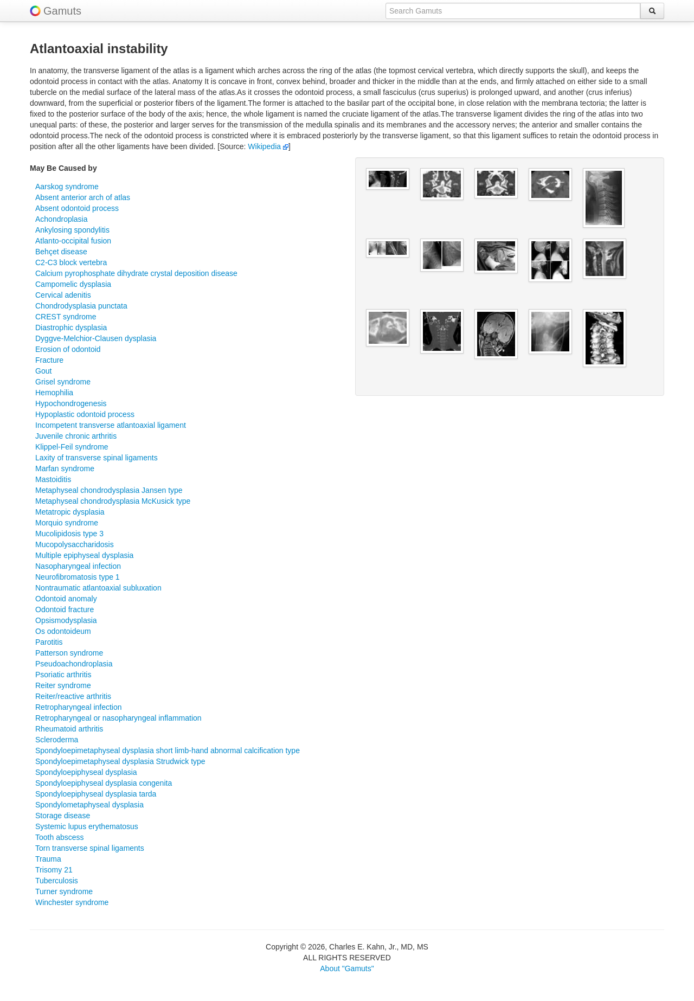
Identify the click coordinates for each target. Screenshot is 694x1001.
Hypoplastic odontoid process (84, 414)
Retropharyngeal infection (78, 707)
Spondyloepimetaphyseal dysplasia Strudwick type (120, 761)
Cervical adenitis (63, 295)
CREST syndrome (66, 316)
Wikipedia (268, 146)
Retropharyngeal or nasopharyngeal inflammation (118, 718)
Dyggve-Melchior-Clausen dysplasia (95, 338)
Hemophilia (54, 392)
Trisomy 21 (54, 869)
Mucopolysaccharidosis (74, 544)
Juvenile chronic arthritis (76, 436)
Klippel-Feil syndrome (71, 446)
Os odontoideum (63, 631)
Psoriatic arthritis (63, 674)
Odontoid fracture (64, 609)
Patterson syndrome (69, 653)
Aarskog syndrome (67, 186)
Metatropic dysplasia (70, 512)
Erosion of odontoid (68, 349)
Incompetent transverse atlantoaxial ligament (110, 425)
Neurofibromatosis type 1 (77, 577)
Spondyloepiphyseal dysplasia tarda (95, 794)
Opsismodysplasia (66, 620)
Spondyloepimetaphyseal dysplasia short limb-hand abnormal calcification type (167, 750)
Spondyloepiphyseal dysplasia (86, 772)
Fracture (49, 360)
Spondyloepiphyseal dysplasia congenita (103, 783)
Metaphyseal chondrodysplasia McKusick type (112, 501)
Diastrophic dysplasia (71, 327)
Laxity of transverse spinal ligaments (96, 457)
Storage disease (62, 815)
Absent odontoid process (77, 208)
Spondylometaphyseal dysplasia (89, 804)
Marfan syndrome (64, 468)
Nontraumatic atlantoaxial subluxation (98, 587)
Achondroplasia (61, 219)
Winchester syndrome (71, 902)
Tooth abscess (59, 837)
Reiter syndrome (63, 685)
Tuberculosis (56, 880)
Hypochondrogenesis (71, 403)
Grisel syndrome (63, 381)
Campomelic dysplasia (73, 284)
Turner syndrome (64, 891)
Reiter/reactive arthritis (73, 696)
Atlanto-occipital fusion (73, 240)
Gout (43, 371)
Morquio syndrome (66, 522)
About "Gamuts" (347, 968)
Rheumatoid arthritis (69, 728)
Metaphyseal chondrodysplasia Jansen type (109, 490)
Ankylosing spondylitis (72, 230)
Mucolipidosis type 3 (69, 533)
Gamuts (62, 11)
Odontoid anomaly (66, 598)
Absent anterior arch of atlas (82, 197)
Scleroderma (56, 739)
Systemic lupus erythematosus (86, 826)
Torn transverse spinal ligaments (89, 848)
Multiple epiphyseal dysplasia (84, 555)
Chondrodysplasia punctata (81, 305)
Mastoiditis (53, 479)
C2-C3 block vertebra (71, 262)
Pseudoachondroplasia (73, 663)
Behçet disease (61, 251)
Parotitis (49, 642)
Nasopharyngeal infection (78, 566)
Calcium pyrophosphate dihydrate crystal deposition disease (136, 273)
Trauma (48, 859)
